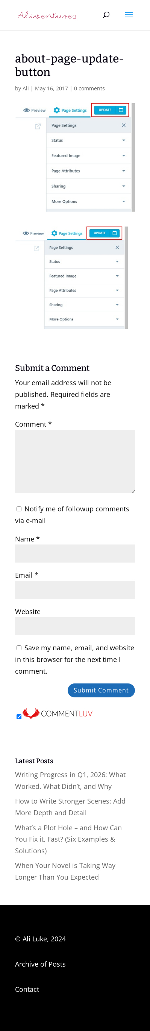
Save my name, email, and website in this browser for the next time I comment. (74, 659)
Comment (33, 424)
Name (27, 538)
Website (28, 611)
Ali (26, 88)
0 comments (89, 88)
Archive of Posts (40, 963)
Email (26, 575)
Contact (27, 989)
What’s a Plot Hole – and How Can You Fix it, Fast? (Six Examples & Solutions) (68, 839)
